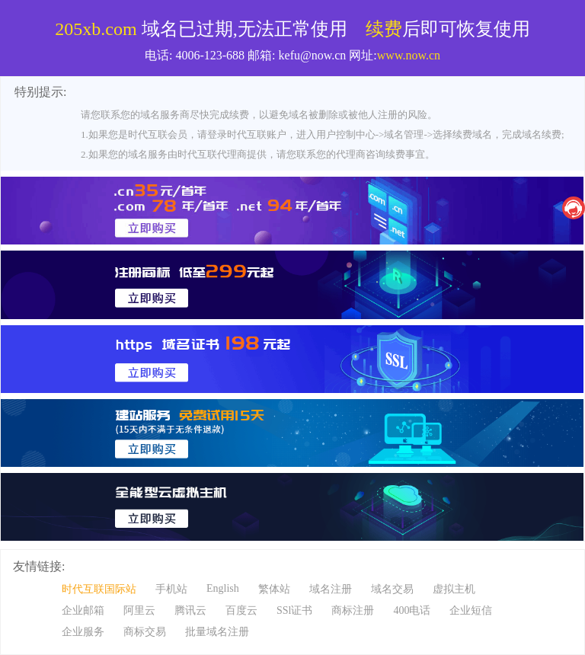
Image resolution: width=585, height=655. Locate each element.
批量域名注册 (217, 631)
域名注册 (330, 589)
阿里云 (139, 610)
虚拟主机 (454, 589)
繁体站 (274, 589)
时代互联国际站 (99, 589)
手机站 (171, 589)
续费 (384, 29)
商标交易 (144, 631)
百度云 (241, 610)
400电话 (411, 610)
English (222, 588)
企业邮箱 (83, 610)
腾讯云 (190, 610)
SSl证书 (294, 610)
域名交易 (392, 589)
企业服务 (83, 631)
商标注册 (352, 610)
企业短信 (470, 610)
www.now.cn (408, 55)
